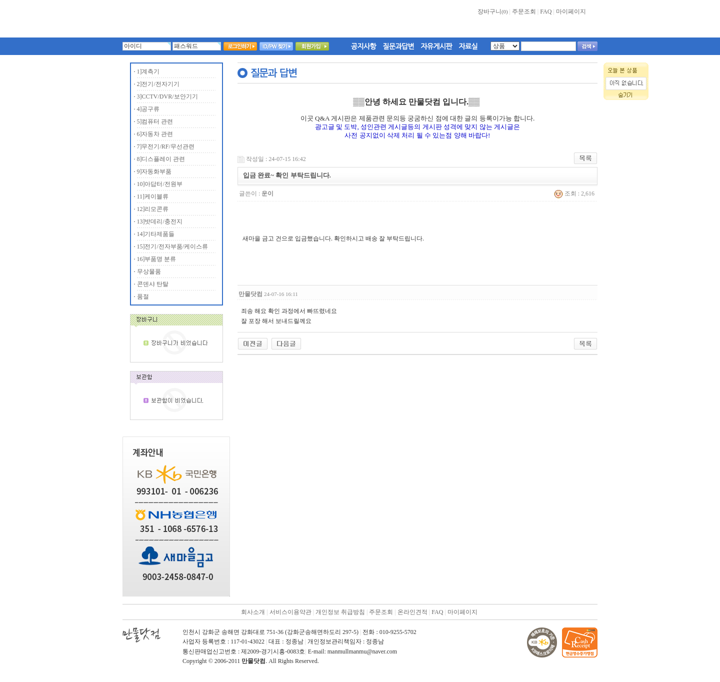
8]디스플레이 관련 (161, 159)
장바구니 (493, 11)
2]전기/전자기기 (158, 84)
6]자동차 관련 (155, 134)
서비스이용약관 (291, 612)
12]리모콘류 (153, 209)
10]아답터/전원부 (159, 184)
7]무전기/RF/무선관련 (165, 146)
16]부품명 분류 (156, 259)
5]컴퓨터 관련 (155, 121)
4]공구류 (148, 109)
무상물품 (149, 271)
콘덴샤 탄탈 (152, 284)
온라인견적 (413, 612)
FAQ (546, 11)
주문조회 (524, 11)
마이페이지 (571, 11)
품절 (143, 296)
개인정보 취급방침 (340, 612)
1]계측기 (148, 71)
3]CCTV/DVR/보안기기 (167, 96)
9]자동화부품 (154, 171)
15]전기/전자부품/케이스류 (172, 246)
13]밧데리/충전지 (159, 221)
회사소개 (253, 612)
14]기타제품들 (156, 234)
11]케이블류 (153, 196)
